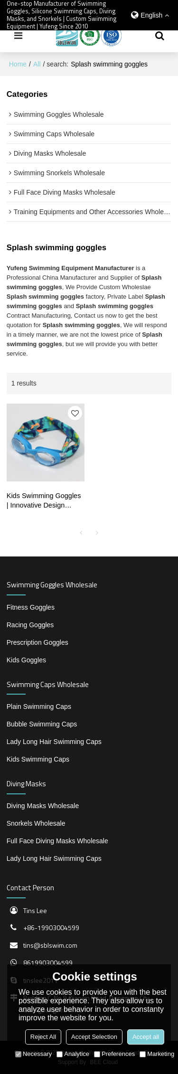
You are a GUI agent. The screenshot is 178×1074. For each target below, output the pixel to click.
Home (18, 64)
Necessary (33, 1053)
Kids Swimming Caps (38, 759)
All (37, 64)
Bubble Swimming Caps (42, 724)
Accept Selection (94, 1036)
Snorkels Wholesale (36, 823)
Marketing (157, 1053)
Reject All (43, 1036)
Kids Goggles (26, 660)
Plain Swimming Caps (39, 706)
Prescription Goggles (37, 642)
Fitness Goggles (31, 607)
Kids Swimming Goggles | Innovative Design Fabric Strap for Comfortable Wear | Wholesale (44, 501)
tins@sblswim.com (50, 945)
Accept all (145, 1036)
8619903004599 (48, 963)
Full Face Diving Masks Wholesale (57, 841)
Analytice (72, 1053)
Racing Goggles (30, 625)
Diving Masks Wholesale (43, 806)
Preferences (114, 1053)
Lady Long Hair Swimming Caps (54, 741)
